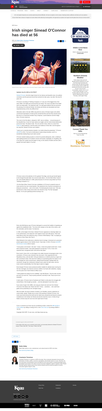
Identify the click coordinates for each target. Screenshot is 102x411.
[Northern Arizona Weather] (80, 68)
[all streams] (86, 9)
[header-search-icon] (81, 3)
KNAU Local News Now (80, 51)
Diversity (74, 388)
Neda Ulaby (20, 43)
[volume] (16, 9)
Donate (88, 3)
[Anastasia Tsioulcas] (15, 363)
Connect (45, 13)
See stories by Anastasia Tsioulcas (28, 371)
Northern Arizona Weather (80, 79)
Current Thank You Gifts (80, 133)
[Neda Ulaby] (15, 352)
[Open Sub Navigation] (28, 13)
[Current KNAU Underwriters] (80, 146)
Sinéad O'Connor (21, 98)
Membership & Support (67, 13)
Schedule (13, 13)
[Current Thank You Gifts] (80, 116)
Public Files (41, 391)
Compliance (54, 13)
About (39, 13)
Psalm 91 (19, 128)
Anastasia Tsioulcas (28, 43)
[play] (12, 9)
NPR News (14, 28)
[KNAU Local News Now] (80, 38)
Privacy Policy (41, 388)
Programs (20, 13)
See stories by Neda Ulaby (26, 353)
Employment (58, 388)
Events (32, 13)
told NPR (19, 135)
